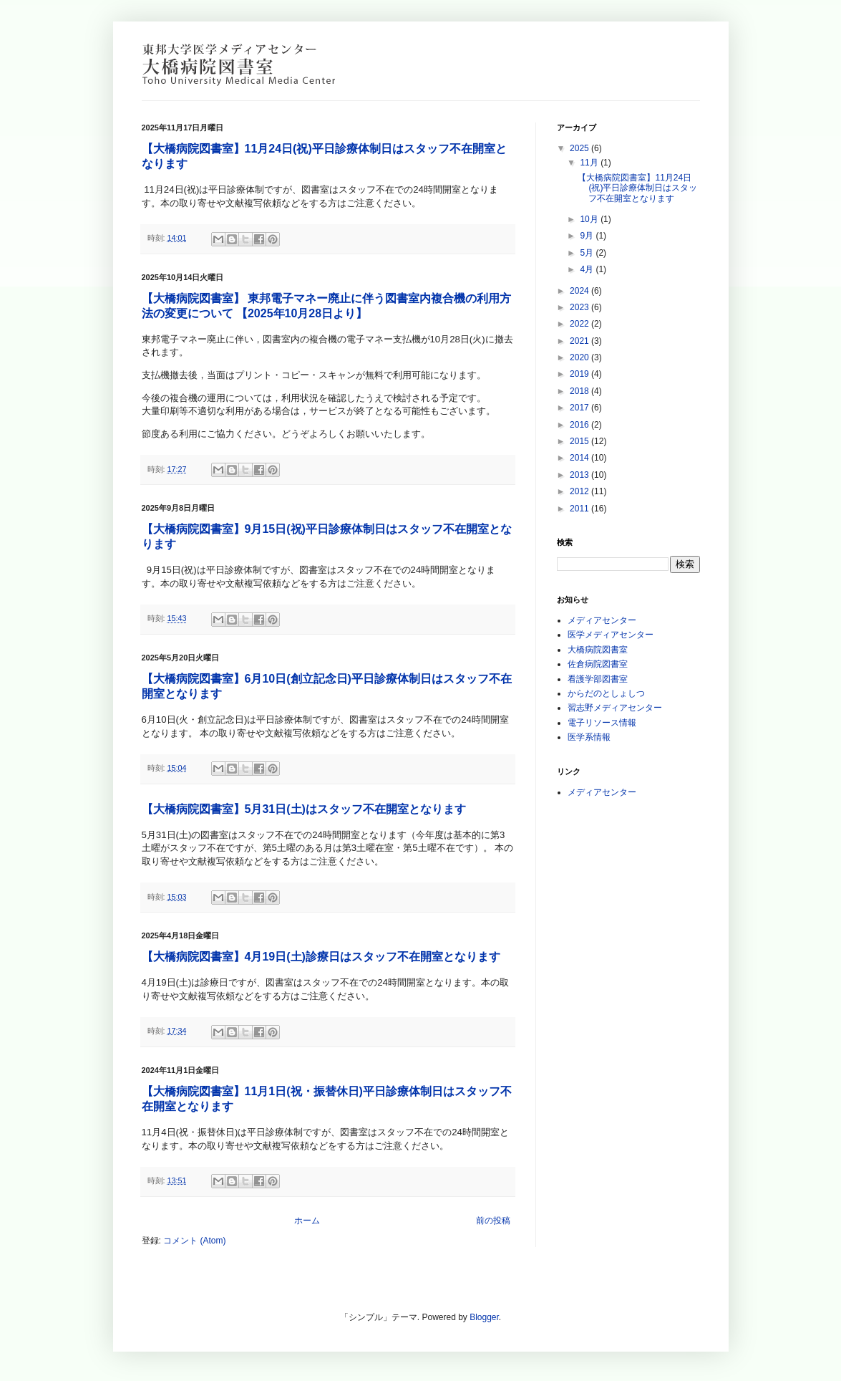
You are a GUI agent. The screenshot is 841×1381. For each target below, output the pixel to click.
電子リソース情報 (602, 723)
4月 (587, 269)
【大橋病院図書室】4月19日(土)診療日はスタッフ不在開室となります (321, 957)
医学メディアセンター (610, 635)
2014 (580, 458)
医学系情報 (589, 737)
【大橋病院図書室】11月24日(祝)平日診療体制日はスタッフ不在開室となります (637, 188)
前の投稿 (493, 1221)
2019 (580, 374)
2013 (580, 475)
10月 (590, 219)
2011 (580, 509)
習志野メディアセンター (615, 708)
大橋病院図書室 (598, 650)
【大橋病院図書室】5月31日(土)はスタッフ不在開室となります (304, 809)
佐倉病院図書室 (598, 664)
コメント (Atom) (194, 1241)
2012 (580, 491)
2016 (580, 425)
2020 (580, 357)
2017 (580, 408)
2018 (580, 391)
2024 (580, 291)
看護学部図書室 (598, 679)
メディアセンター (602, 620)
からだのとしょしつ (606, 693)
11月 (590, 163)
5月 (587, 253)
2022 (580, 324)
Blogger (484, 1317)
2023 (580, 307)
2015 (580, 441)
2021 (580, 341)
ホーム (307, 1221)
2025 (580, 148)
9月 (587, 236)
